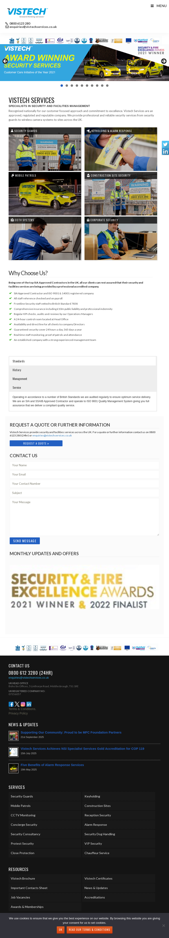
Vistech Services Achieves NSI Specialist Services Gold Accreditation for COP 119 (82, 748)
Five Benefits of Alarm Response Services (52, 765)
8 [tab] (97, 85)
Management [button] (20, 378)
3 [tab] (72, 85)
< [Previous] (5, 61)
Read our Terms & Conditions (89, 929)
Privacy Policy (18, 713)
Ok (60, 929)
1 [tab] (62, 85)
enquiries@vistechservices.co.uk (33, 27)
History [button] (17, 369)
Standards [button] (19, 361)
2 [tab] (67, 85)
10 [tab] (107, 85)
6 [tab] (87, 85)
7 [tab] (92, 85)
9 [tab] (102, 85)
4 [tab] (77, 85)
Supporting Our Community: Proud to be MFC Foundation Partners (71, 732)
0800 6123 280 (19, 23)
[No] (163, 925)
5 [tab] (82, 85)
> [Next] (163, 61)
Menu (158, 6)
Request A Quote (36, 443)
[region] (84, 62)
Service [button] (17, 387)
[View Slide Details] (84, 62)
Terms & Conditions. (22, 709)
